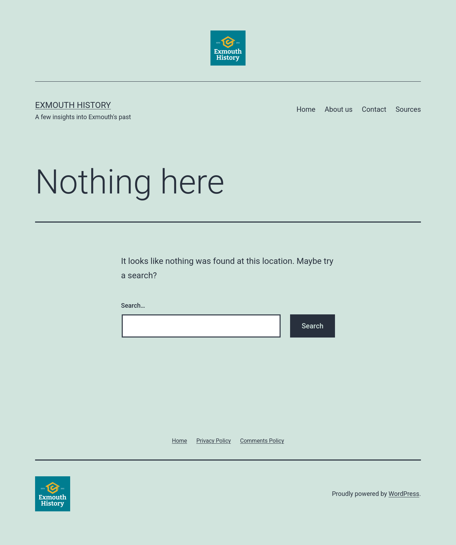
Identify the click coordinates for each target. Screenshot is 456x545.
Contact (374, 109)
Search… (133, 305)
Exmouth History (73, 105)
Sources (408, 109)
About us (338, 109)
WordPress (404, 493)
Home (305, 109)
